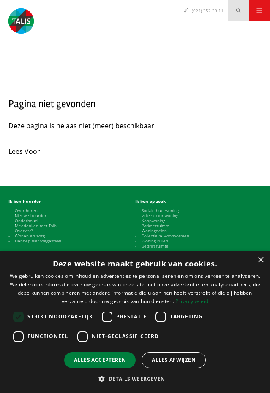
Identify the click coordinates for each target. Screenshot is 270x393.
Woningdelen (154, 230)
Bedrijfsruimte (155, 245)
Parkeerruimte (155, 225)
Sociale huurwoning (160, 210)
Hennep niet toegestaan (38, 240)
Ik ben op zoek (150, 201)
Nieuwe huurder (30, 215)
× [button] (260, 260)
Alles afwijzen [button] (174, 359)
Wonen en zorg (30, 235)
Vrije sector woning (160, 215)
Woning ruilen (155, 240)
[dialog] (135, 322)
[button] (135, 378)
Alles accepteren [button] (100, 359)
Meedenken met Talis (36, 225)
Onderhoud (26, 220)
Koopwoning (153, 220)
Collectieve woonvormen (165, 235)
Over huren (26, 210)
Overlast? (24, 230)
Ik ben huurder (24, 201)
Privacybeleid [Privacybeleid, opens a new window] (191, 301)
